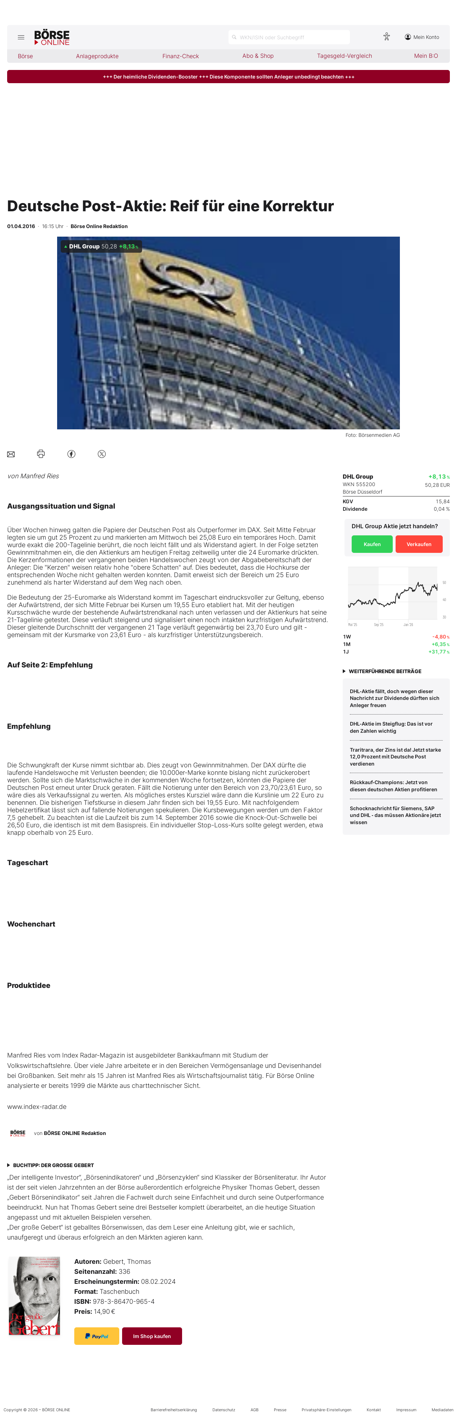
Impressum (406, 1409)
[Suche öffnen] (289, 37)
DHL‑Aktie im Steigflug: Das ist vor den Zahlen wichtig (391, 727)
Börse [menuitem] (25, 56)
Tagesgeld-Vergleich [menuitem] (344, 55)
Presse (280, 1409)
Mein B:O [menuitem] (426, 55)
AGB (254, 1409)
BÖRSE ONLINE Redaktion (75, 1133)
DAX (253, 530)
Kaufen (372, 544)
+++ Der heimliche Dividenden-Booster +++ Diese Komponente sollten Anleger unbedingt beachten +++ (229, 77)
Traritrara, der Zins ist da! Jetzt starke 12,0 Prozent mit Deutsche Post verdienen (395, 757)
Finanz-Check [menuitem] (180, 56)
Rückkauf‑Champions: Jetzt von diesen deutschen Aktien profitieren (393, 785)
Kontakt (374, 1409)
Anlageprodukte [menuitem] (97, 56)
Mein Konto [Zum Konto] (422, 37)
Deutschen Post (162, 530)
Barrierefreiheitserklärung (174, 1409)
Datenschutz (223, 1409)
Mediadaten (442, 1409)
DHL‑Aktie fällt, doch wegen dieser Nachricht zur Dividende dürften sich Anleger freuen (395, 698)
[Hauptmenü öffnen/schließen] (21, 37)
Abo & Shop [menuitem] (258, 55)
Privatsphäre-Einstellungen (326, 1409)
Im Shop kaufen (152, 1336)
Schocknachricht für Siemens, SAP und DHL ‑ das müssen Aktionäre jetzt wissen (395, 815)
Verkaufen (419, 544)
